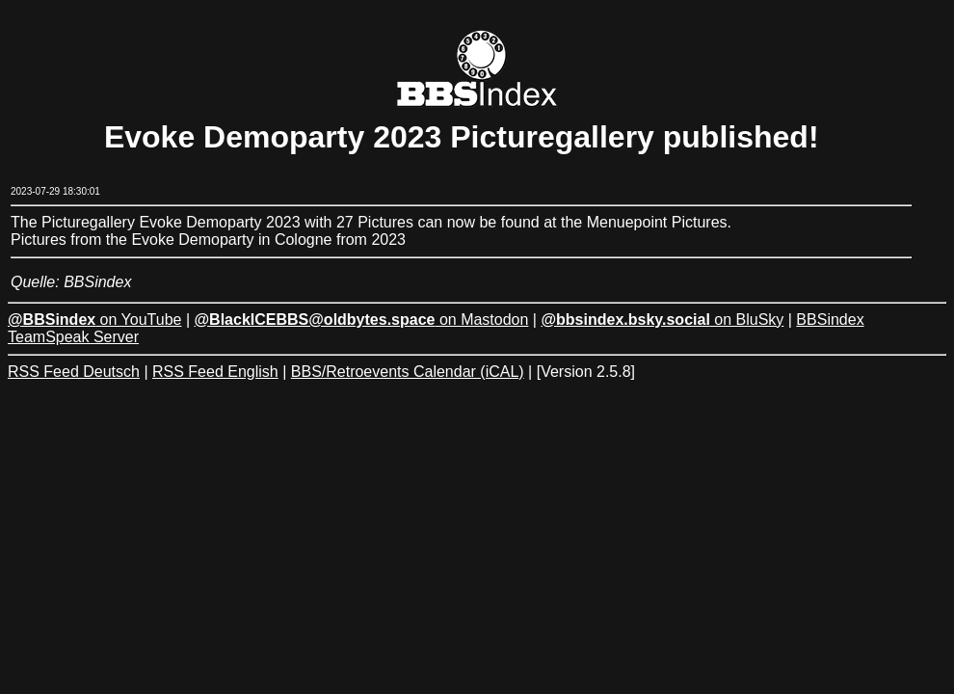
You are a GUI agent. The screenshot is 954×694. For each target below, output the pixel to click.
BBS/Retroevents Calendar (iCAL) (407, 371)
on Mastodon (362, 319)
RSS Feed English (215, 371)
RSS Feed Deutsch (74, 371)
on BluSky (662, 319)
